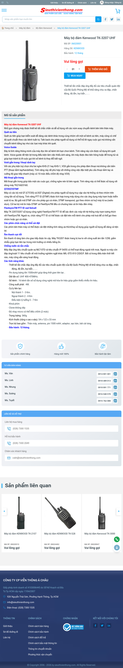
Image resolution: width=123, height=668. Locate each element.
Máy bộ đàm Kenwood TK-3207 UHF (73, 28)
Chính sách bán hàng (38, 626)
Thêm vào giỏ (98, 69)
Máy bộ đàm (24, 28)
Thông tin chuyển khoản (40, 649)
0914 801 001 (104, 374)
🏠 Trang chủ (8, 28)
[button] (4, 511)
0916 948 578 (104, 394)
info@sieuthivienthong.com (14, 3)
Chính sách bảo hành (38, 632)
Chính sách (82, 3)
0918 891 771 (104, 387)
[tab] (14, 115)
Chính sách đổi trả (37, 637)
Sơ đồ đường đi (68, 3)
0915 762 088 (104, 401)
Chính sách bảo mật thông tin (42, 643)
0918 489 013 (104, 381)
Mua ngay (74, 75)
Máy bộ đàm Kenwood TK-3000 (99, 533)
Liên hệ (93, 3)
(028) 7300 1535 (36, 3)
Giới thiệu (54, 3)
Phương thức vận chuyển (40, 654)
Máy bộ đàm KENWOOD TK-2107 (20, 533)
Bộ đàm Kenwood (44, 28)
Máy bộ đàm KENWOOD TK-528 (59, 533)
